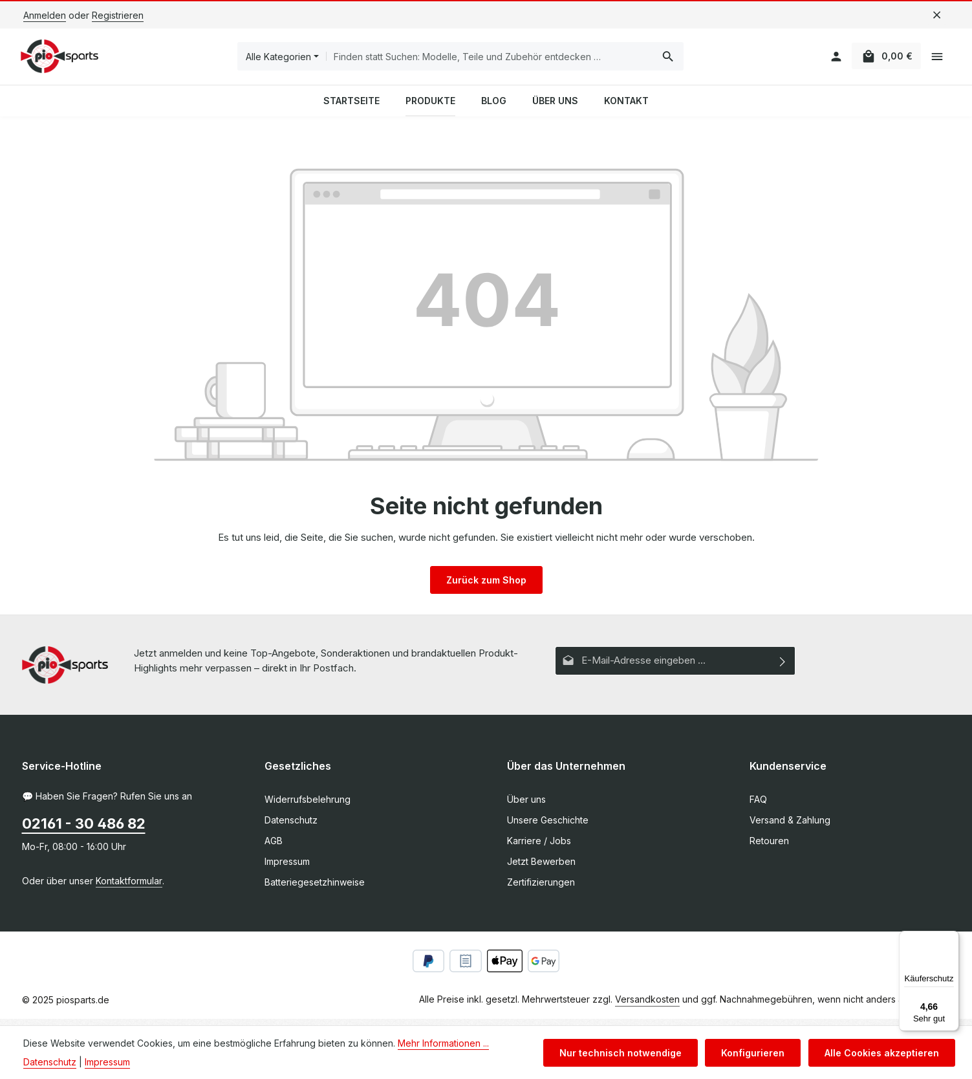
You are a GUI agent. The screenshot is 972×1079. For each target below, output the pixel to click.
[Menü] (951, 938)
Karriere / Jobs (539, 847)
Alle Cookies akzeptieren (883, 1052)
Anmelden (44, 15)
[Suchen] (669, 59)
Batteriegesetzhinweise (315, 888)
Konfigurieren (756, 1052)
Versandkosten (647, 1005)
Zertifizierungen (541, 888)
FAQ (758, 805)
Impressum (287, 867)
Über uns (526, 805)
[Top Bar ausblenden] (936, 15)
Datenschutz (291, 826)
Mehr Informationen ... (443, 1043)
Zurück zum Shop (486, 585)
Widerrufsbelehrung (308, 805)
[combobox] (491, 59)
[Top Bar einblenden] (937, 60)
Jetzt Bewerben (541, 867)
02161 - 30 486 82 (84, 830)
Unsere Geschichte (548, 826)
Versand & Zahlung (790, 826)
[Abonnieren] (782, 667)
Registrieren (118, 15)
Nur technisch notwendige (626, 1052)
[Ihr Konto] (831, 60)
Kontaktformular (129, 887)
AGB (274, 847)
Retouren (769, 847)
